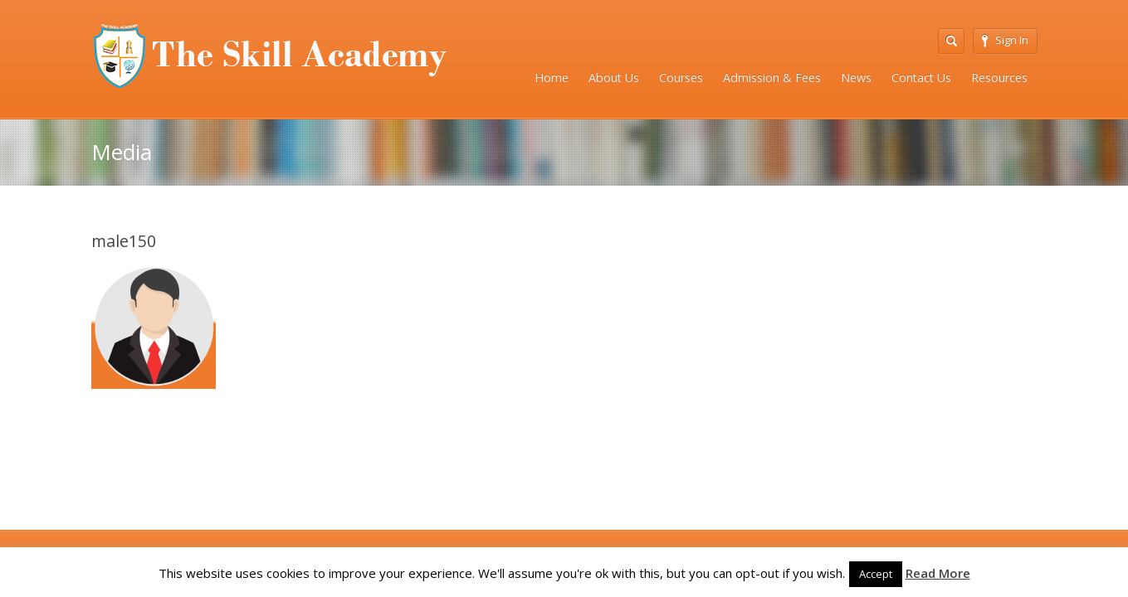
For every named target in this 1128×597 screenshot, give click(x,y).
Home (552, 77)
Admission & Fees (772, 77)
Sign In (1005, 39)
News (856, 77)
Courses (681, 77)
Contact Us (921, 77)
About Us (613, 77)
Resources (999, 77)
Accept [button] (875, 573)
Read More (938, 573)
